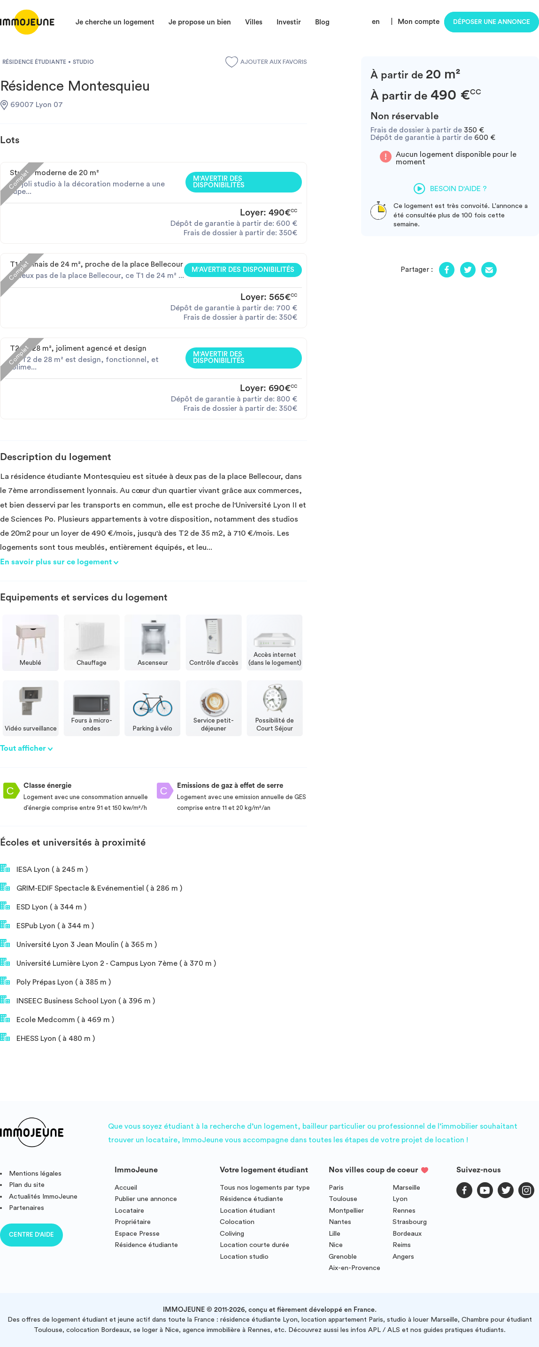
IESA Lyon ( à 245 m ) (44, 868)
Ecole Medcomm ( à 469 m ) (57, 1019)
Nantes (340, 1221)
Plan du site (27, 1184)
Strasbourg (410, 1221)
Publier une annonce (146, 1198)
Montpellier (346, 1210)
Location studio (244, 1256)
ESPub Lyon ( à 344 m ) (47, 925)
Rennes (404, 1210)
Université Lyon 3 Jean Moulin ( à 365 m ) (78, 943)
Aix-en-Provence (354, 1267)
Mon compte (418, 21)
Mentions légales (35, 1173)
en (376, 21)
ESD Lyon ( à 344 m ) (43, 906)
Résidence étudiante (146, 1244)
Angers (403, 1256)
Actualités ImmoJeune (43, 1196)
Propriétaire (133, 1221)
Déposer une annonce (491, 22)
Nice (336, 1244)
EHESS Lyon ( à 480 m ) (47, 1037)
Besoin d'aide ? (450, 188)
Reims (402, 1244)
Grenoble (343, 1256)
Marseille (406, 1187)
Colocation (237, 1221)
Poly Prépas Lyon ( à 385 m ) (55, 981)
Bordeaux (407, 1233)
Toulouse (343, 1198)
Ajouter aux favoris (266, 62)
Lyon (400, 1198)
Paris (336, 1187)
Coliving (232, 1233)
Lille (334, 1233)
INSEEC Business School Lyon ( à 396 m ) (77, 1000)
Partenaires (26, 1207)
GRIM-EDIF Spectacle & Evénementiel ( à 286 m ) (91, 887)
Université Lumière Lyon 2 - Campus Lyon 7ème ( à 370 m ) (108, 962)
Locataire (129, 1210)
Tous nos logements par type (265, 1187)
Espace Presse (137, 1233)
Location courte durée (254, 1244)
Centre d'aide (31, 1235)
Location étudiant (247, 1210)
